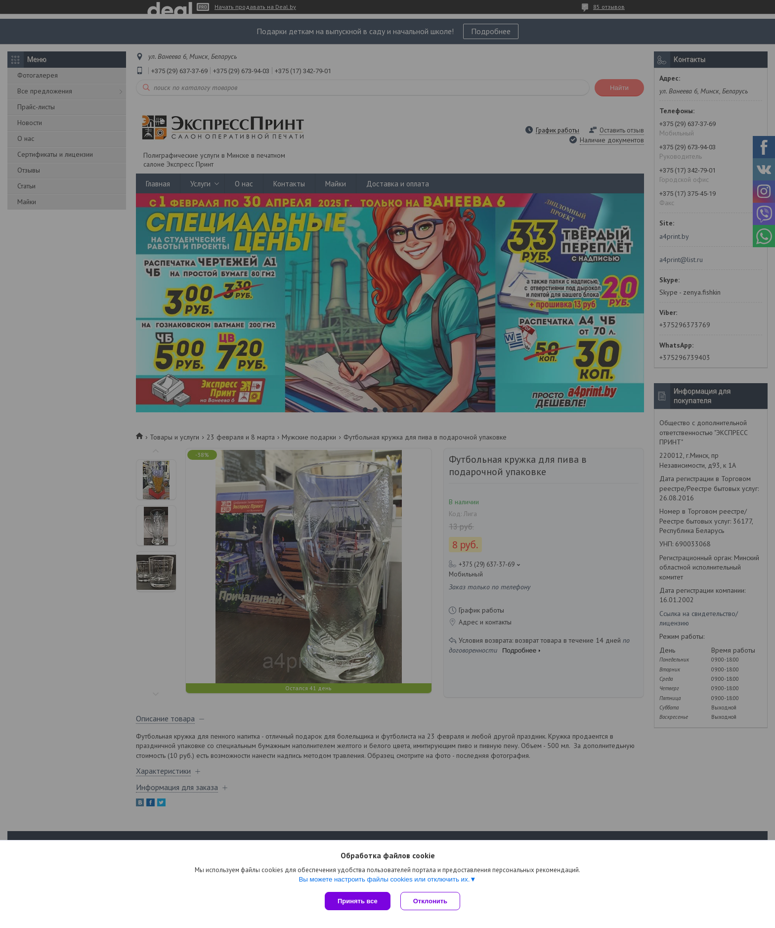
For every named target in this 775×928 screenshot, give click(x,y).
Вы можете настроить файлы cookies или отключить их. (384, 879)
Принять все (358, 901)
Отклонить (430, 901)
